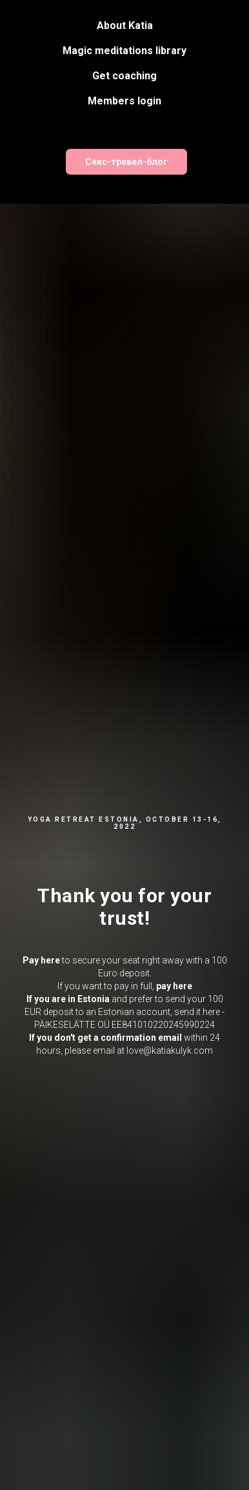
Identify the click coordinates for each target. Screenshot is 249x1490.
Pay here (41, 960)
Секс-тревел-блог (126, 162)
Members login (124, 101)
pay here (174, 986)
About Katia (125, 25)
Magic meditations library (124, 50)
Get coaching (124, 76)
